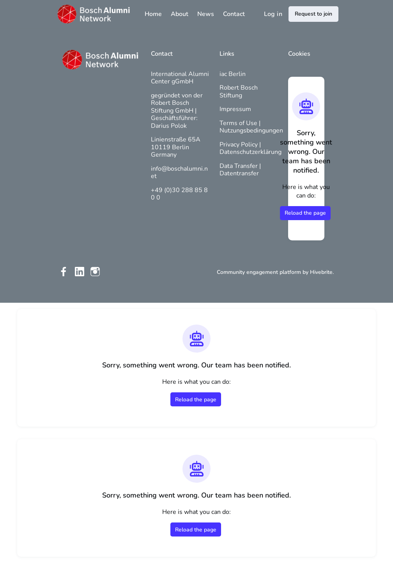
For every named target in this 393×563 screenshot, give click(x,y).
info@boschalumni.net (179, 172)
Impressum (235, 109)
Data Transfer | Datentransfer (240, 170)
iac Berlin (233, 74)
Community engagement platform (259, 272)
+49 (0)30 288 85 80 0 (179, 194)
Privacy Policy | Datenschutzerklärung (250, 148)
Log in (273, 14)
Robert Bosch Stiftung (239, 91)
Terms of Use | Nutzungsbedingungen (251, 127)
